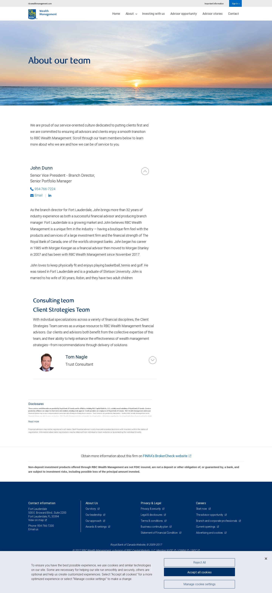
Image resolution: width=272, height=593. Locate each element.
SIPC (194, 550)
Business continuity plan (154, 526)
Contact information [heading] (41, 503)
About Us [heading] (92, 503)
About (131, 13)
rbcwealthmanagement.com (40, 3)
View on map (36, 520)
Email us (33, 529)
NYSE (169, 550)
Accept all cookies (199, 572)
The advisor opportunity (210, 514)
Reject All (199, 562)
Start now (202, 508)
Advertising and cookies (209, 532)
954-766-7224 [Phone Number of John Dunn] (42, 189)
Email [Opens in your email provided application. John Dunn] (36, 195)
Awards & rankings (96, 526)
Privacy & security (151, 508)
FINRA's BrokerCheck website (165, 456)
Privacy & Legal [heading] (151, 503)
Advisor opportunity (183, 13)
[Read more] (33, 421)
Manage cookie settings (200, 584)
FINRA (182, 550)
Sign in (236, 3)
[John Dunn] (145, 171)
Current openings (206, 526)
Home (116, 13)
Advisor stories (212, 13)
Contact (233, 13)
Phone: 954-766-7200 (41, 525)
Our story (91, 508)
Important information (214, 3)
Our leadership (94, 514)
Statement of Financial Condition (159, 532)
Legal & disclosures (152, 514)
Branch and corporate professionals (217, 521)
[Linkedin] (50, 195)
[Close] (266, 558)
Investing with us (153, 13)
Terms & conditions (152, 521)
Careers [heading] (201, 503)
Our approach (94, 521)
